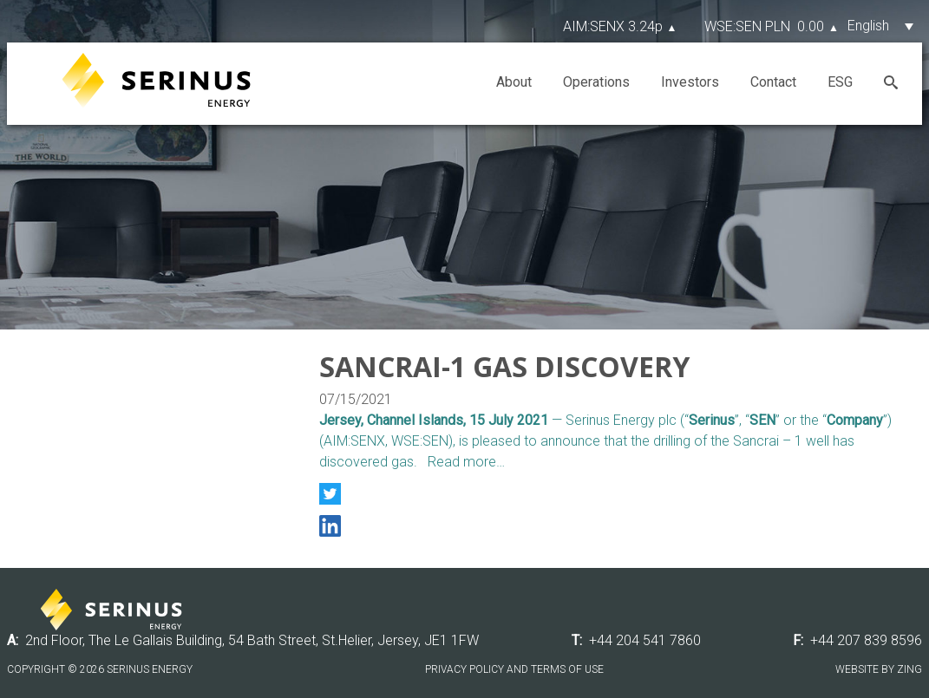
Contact (773, 82)
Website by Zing (878, 669)
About (514, 82)
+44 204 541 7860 (645, 640)
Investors (690, 82)
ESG (840, 82)
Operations (596, 82)
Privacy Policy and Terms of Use (514, 669)
